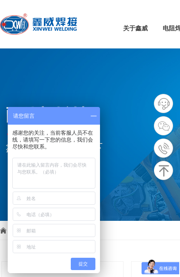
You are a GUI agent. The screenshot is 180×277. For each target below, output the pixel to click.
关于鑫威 (135, 28)
